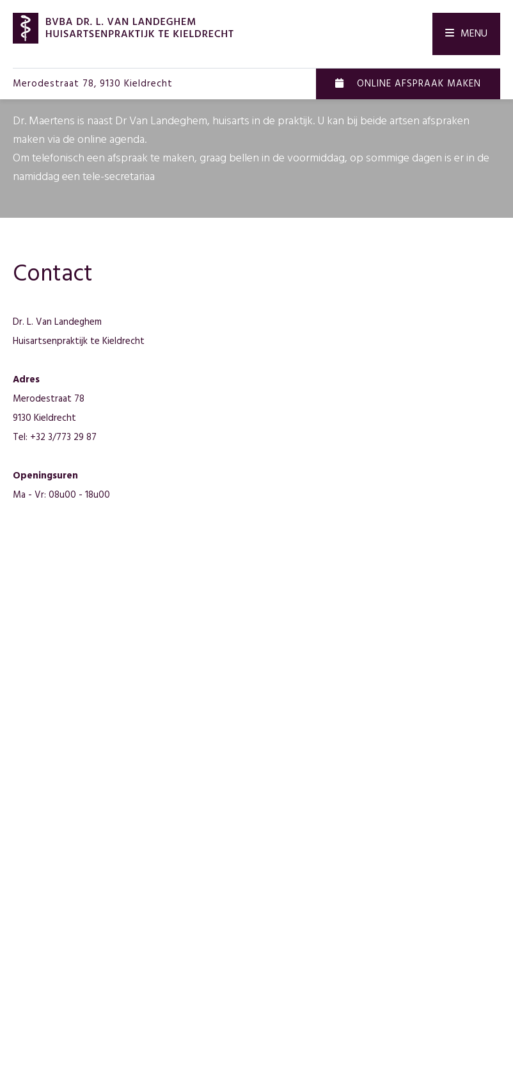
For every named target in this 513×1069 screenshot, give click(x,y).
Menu (466, 34)
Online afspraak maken (408, 84)
